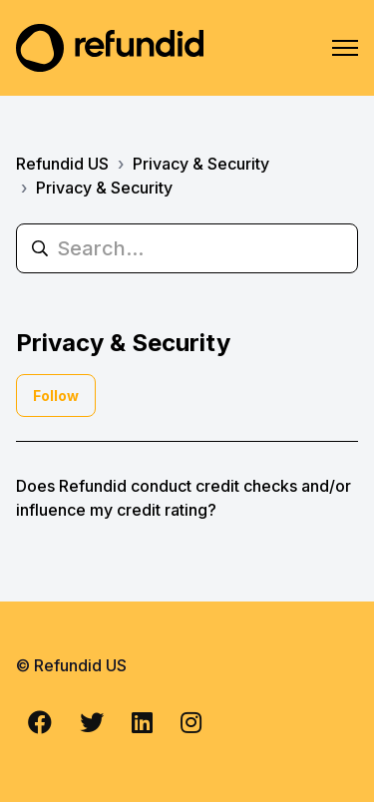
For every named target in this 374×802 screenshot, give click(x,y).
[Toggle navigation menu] (345, 48)
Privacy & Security (201, 164)
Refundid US (62, 164)
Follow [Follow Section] (56, 395)
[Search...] (187, 248)
